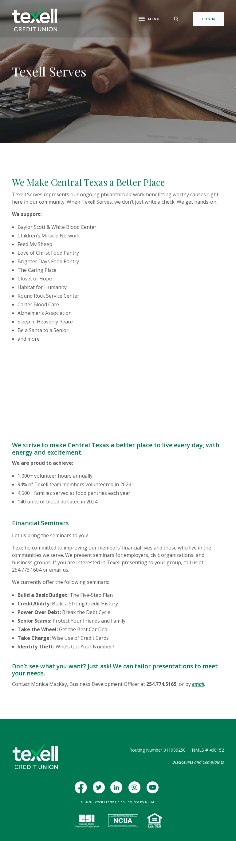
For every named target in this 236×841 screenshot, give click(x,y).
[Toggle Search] (176, 19)
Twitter (100, 790)
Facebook (82, 790)
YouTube (154, 790)
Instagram (136, 790)
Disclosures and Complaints (198, 762)
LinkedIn (118, 790)
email (198, 684)
